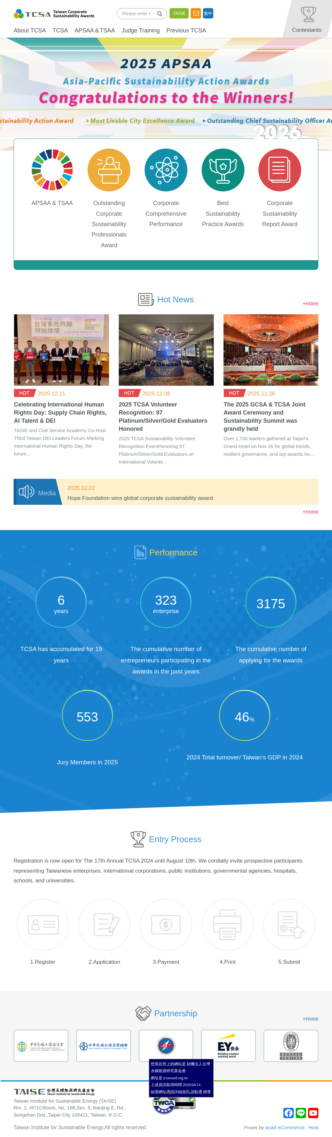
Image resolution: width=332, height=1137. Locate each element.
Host (313, 1127)
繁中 (208, 13)
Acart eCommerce (284, 1127)
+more (310, 303)
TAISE (179, 13)
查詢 (161, 13)
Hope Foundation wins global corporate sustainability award (140, 498)
